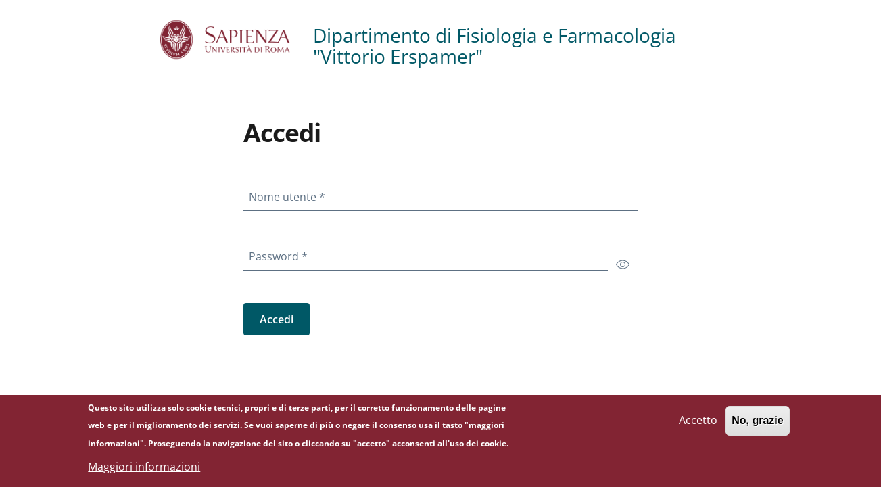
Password (281, 254)
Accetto (698, 424)
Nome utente (290, 194)
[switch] (623, 264)
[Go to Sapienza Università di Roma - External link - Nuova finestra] (236, 39)
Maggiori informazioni (144, 470)
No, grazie (757, 424)
